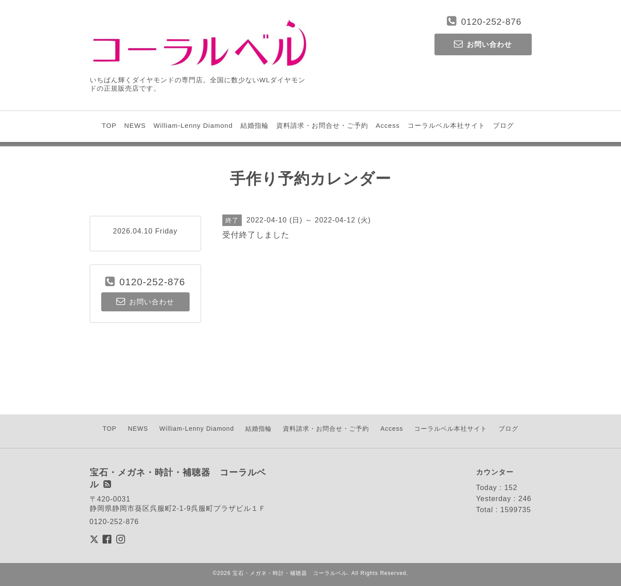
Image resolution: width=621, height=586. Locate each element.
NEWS (135, 125)
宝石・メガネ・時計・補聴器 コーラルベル (289, 573)
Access (388, 125)
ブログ (503, 125)
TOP (109, 125)
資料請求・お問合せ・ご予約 (322, 125)
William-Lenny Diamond (192, 125)
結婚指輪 (254, 125)
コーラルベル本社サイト (446, 125)
